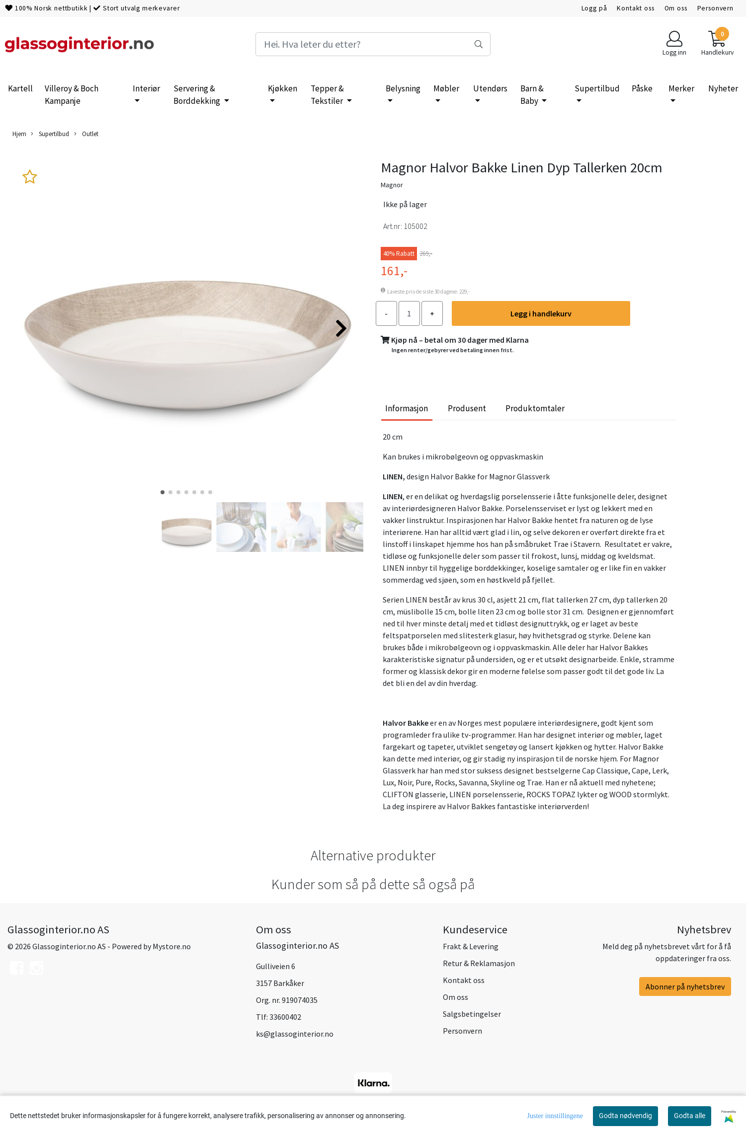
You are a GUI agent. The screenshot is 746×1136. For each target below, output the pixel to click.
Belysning (403, 88)
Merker (681, 88)
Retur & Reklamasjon (479, 963)
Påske (642, 88)
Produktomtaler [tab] (535, 408)
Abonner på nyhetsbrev (685, 986)
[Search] (373, 44)
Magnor (392, 184)
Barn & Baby (532, 95)
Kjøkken (282, 88)
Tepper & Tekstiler (327, 95)
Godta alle (689, 1116)
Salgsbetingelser (472, 1014)
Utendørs (490, 88)
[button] (163, 492)
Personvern (715, 8)
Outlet (86, 134)
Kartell (20, 88)
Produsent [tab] (467, 408)
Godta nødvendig (625, 1116)
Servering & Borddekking (197, 95)
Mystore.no (172, 946)
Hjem (19, 134)
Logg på (594, 8)
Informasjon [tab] (406, 408)
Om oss (675, 8)
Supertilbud (597, 88)
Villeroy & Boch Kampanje (71, 95)
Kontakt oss (635, 8)
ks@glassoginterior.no (294, 1034)
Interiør (146, 88)
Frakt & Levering (470, 946)
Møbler (446, 88)
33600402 (285, 1017)
